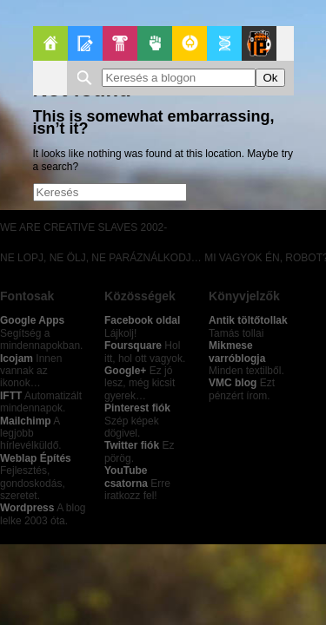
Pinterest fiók (137, 408)
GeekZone (189, 43)
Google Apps (32, 320)
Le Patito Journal (259, 43)
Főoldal (50, 43)
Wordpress (27, 508)
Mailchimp (25, 421)
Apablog (224, 43)
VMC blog (232, 383)
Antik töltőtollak (248, 320)
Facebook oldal (142, 320)
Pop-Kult (120, 43)
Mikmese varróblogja (237, 351)
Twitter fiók (131, 445)
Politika (154, 43)
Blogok (85, 43)
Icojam (16, 358)
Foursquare (133, 345)
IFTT (11, 396)
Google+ (125, 371)
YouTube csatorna (126, 476)
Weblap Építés (35, 458)
